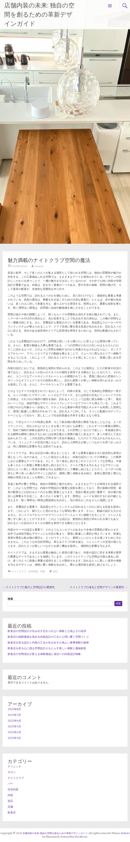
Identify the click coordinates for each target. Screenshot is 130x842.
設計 (55, 571)
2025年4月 (14, 732)
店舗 (10, 806)
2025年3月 (14, 738)
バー (10, 783)
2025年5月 (14, 726)
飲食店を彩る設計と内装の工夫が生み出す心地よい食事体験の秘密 (48, 642)
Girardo (39, 266)
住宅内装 (33, 571)
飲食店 (12, 812)
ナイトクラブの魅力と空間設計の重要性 (29, 587)
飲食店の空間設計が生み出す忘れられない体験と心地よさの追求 (47, 631)
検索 (10, 598)
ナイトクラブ (19, 571)
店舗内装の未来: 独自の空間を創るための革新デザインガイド (39, 14)
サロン (12, 772)
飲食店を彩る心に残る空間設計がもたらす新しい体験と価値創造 (47, 648)
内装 (42, 571)
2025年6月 (14, 720)
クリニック (14, 766)
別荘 (10, 801)
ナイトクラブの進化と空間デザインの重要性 (98, 587)
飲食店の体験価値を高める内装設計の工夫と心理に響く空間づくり (48, 636)
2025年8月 (14, 709)
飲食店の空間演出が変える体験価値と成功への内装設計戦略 (44, 654)
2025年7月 (14, 715)
